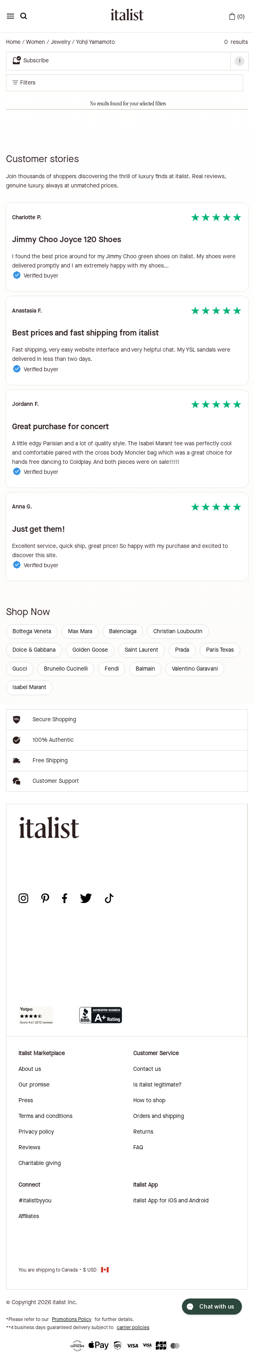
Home (13, 42)
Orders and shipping (158, 1116)
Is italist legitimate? (157, 1085)
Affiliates (29, 1216)
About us (30, 1069)
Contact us (147, 1069)
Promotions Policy (71, 1319)
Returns (143, 1132)
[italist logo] (127, 16)
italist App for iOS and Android (171, 1200)
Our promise (34, 1085)
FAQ (138, 1147)
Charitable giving (40, 1163)
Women (35, 42)
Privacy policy (36, 1132)
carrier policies (133, 1327)
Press (26, 1100)
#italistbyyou (35, 1200)
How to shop (149, 1100)
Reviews (29, 1147)
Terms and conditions (45, 1116)
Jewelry (60, 42)
